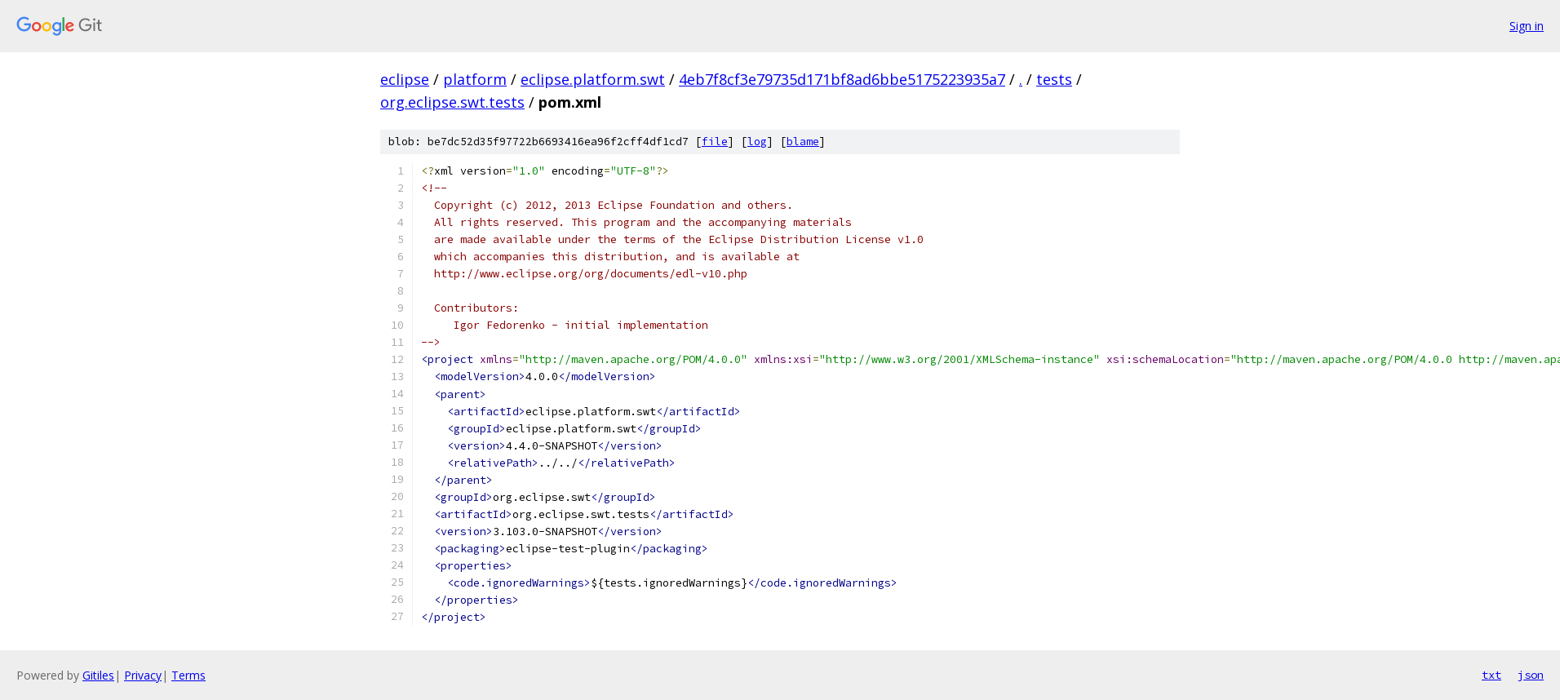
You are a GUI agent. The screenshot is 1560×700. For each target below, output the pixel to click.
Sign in (1526, 25)
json (1531, 674)
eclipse (404, 79)
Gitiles (98, 675)
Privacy (143, 675)
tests (1054, 79)
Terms (188, 675)
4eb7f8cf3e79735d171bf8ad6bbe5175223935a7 (842, 79)
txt (1491, 674)
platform (475, 79)
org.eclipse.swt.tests (452, 102)
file (715, 141)
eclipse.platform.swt (593, 79)
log (757, 141)
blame (803, 141)
